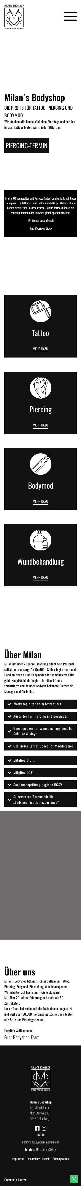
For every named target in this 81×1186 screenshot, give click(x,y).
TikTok (40, 1134)
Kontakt (46, 1158)
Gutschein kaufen (15, 1179)
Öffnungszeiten (60, 1158)
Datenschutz (33, 1158)
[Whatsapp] (74, 1179)
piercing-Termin (27, 145)
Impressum (18, 1158)
